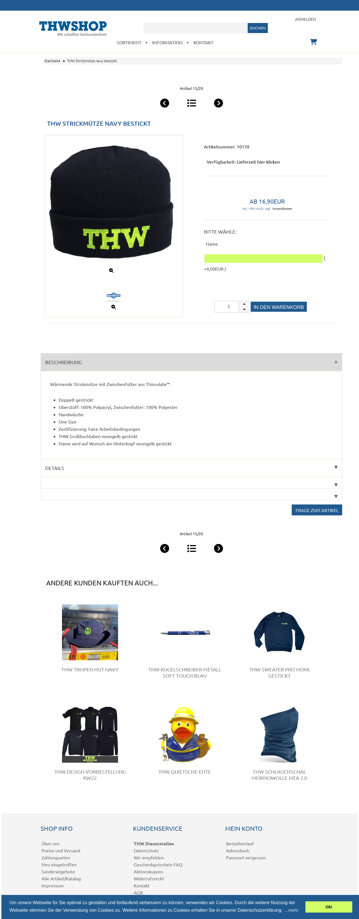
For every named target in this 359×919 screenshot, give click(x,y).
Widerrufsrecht (149, 878)
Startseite (52, 60)
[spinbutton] (232, 307)
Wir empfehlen (149, 857)
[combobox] (195, 28)
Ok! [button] (329, 907)
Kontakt (203, 42)
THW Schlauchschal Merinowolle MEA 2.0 (279, 775)
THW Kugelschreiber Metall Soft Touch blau (184, 672)
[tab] (191, 482)
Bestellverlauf (240, 843)
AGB (138, 892)
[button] (244, 304)
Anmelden (305, 19)
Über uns (50, 843)
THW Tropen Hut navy (90, 669)
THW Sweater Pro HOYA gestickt (279, 672)
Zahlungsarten (56, 857)
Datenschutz (146, 850)
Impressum (53, 885)
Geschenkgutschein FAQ (158, 864)
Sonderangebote (58, 871)
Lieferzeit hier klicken (258, 161)
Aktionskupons (148, 871)
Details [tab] (191, 468)
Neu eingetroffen (59, 864)
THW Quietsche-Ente (184, 771)
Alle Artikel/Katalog (61, 878)
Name (212, 243)
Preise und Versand (61, 850)
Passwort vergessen (246, 857)
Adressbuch (237, 850)
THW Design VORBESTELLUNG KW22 (90, 775)
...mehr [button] (292, 910)
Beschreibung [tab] (191, 362)
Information (167, 42)
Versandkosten (282, 208)
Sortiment (129, 42)
